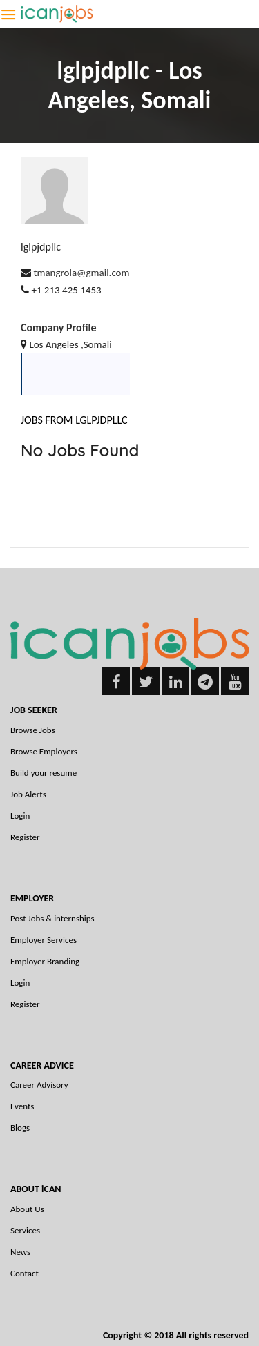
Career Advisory (39, 1085)
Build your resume (43, 773)
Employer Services (43, 940)
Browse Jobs (32, 730)
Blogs (20, 1127)
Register (25, 837)
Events (22, 1106)
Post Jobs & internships (52, 918)
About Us (27, 1209)
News (20, 1252)
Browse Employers (43, 751)
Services (25, 1230)
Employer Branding (44, 961)
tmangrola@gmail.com (81, 272)
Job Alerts (28, 794)
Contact (24, 1273)
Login (20, 815)
